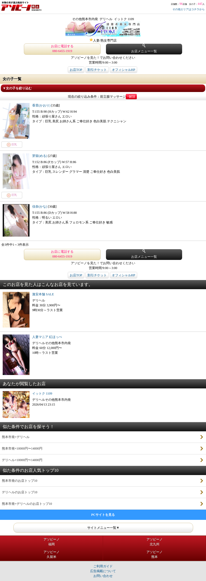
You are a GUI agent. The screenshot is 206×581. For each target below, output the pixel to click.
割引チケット (97, 70)
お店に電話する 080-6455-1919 (62, 48)
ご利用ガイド (103, 566)
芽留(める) (40, 156)
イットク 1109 (42, 393)
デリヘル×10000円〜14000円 (22, 460)
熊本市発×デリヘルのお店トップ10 (27, 504)
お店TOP (76, 70)
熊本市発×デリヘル (16, 437)
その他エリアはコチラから (188, 9)
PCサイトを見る (103, 515)
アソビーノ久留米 (51, 554)
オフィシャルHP (123, 70)
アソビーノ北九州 (154, 542)
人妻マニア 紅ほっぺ (47, 337)
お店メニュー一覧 (144, 48)
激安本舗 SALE (43, 294)
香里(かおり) (41, 105)
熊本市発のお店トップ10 (19, 481)
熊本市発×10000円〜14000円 (22, 448)
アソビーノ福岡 (51, 542)
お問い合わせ (103, 576)
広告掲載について (103, 571)
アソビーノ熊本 (154, 554)
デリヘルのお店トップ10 (19, 492)
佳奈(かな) (40, 206)
